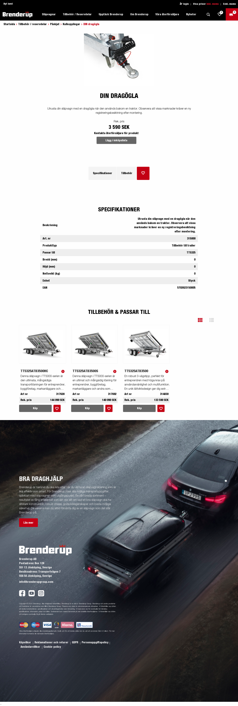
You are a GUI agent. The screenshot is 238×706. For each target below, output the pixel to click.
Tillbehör (126, 173)
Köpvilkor (25, 642)
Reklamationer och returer (52, 642)
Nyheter (191, 14)
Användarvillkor (31, 646)
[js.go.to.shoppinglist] (219, 14)
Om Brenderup (139, 14)
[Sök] (208, 14)
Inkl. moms (212, 4)
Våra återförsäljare (167, 14)
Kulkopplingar (71, 24)
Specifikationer (102, 173)
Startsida (9, 24)
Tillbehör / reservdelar (32, 24)
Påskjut (54, 24)
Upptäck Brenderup (111, 14)
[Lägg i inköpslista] (143, 173)
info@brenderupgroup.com (36, 581)
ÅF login (184, 4)
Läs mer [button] (28, 522)
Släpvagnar (49, 14)
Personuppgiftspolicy (95, 642)
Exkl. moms (229, 4)
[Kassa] (232, 14)
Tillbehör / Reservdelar (77, 14)
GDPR (75, 642)
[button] (203, 320)
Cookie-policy (52, 646)
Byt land (8, 4)
